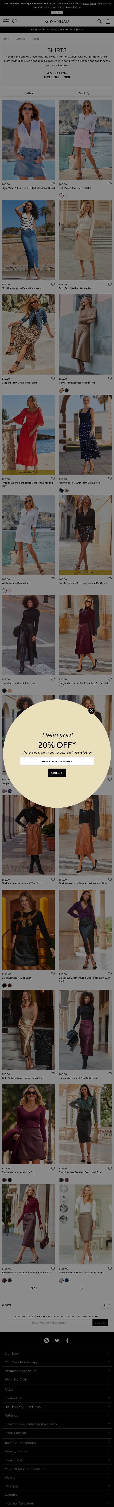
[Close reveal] (91, 711)
